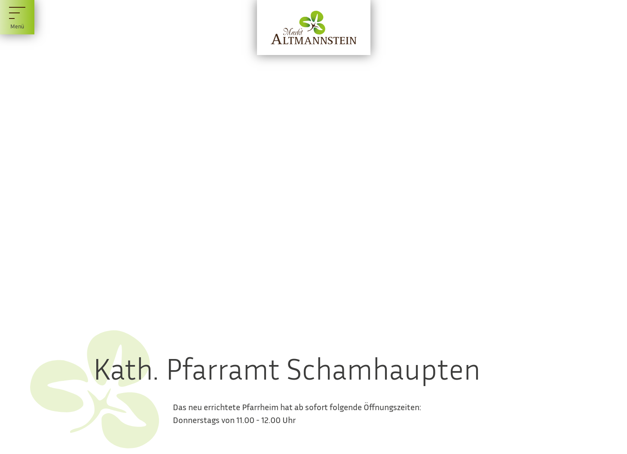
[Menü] (17, 17)
